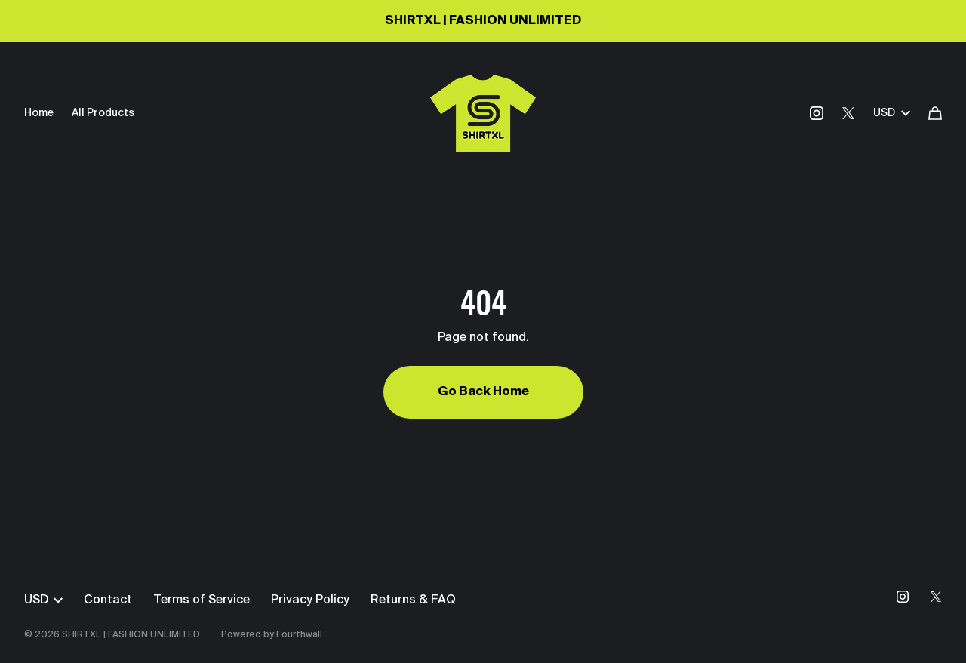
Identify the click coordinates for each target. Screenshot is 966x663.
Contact (108, 600)
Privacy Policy (310, 600)
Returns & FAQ (413, 600)
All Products (103, 113)
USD (891, 113)
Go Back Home (483, 392)
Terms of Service (201, 600)
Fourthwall (299, 635)
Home (39, 113)
